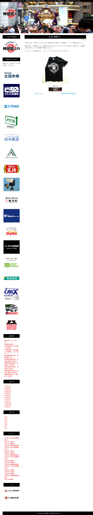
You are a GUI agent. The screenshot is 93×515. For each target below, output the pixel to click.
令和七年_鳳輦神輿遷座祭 (11, 445)
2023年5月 (7, 388)
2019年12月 (7, 403)
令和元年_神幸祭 (9, 460)
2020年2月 (7, 399)
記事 (5, 477)
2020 (5, 420)
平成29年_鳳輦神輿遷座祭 (11, 475)
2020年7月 (7, 397)
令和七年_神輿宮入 (9, 444)
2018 (5, 424)
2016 (5, 428)
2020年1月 (7, 401)
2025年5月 (7, 386)
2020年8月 (7, 395)
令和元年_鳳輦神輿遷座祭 (11, 464)
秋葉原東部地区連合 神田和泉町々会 (11, 356)
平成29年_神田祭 (9, 472)
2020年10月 (7, 392)
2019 (5, 422)
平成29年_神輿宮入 (9, 474)
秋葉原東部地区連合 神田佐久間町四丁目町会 (11, 360)
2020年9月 (7, 393)
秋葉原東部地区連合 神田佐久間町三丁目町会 (11, 371)
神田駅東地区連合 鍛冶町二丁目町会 (11, 375)
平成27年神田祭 (8, 479)
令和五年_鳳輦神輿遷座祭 (11, 455)
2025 (5, 417)
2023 (5, 419)
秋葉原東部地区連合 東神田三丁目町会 (11, 367)
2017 (5, 426)
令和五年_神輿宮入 (9, 453)
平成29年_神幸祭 (9, 470)
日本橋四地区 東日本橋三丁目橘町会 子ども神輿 (11, 351)
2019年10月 (7, 405)
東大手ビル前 (38, 93)
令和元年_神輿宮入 (9, 462)
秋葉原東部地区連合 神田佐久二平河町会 (11, 364)
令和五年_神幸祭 (9, 451)
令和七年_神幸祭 (9, 442)
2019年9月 (7, 407)
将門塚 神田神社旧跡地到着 (68, 93)
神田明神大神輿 (8, 344)
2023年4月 (7, 390)
